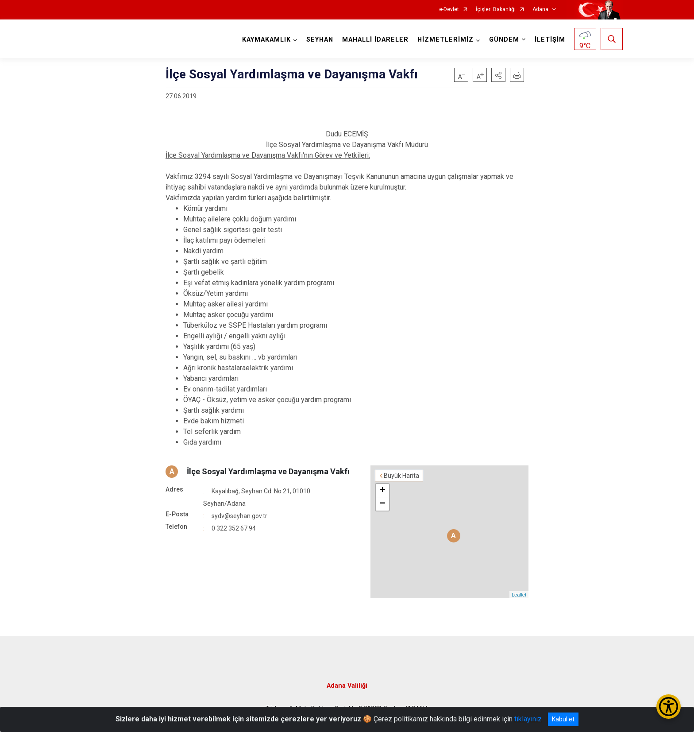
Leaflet (519, 594)
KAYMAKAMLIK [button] (266, 39)
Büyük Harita (401, 475)
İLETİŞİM (550, 39)
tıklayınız (528, 719)
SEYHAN (319, 39)
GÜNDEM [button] (504, 39)
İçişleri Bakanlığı (496, 9)
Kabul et (563, 719)
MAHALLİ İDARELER (375, 39)
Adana (540, 9)
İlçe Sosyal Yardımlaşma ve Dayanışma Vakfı (268, 471)
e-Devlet (449, 9)
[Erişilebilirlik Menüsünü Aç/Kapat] (668, 706)
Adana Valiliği (347, 685)
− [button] (383, 504)
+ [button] (383, 490)
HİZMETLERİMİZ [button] (445, 39)
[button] (498, 75)
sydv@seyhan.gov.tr (239, 515)
